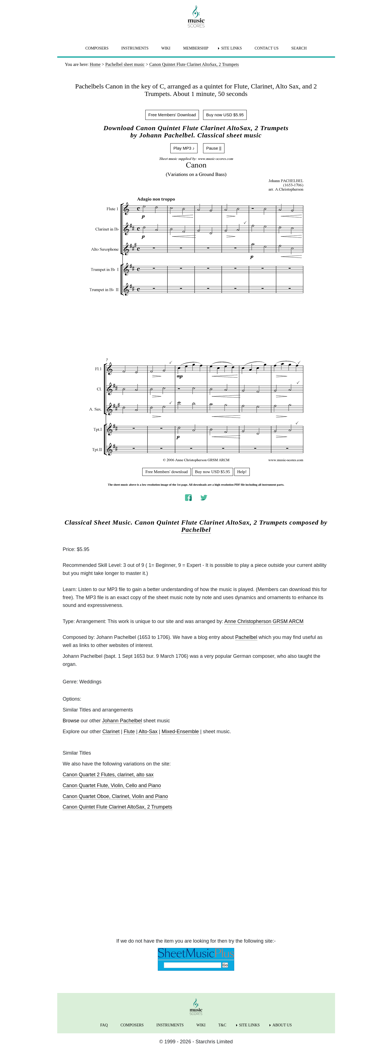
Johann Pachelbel (122, 720)
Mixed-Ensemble (180, 731)
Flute (129, 731)
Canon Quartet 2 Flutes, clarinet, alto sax (108, 774)
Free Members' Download (172, 114)
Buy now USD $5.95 (225, 114)
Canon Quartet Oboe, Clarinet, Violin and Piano (115, 796)
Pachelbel (196, 529)
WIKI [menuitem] (165, 48)
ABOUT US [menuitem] (282, 1025)
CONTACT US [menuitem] (266, 48)
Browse (71, 720)
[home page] (196, 16)
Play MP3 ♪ (183, 148)
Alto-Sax (148, 731)
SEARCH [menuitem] (299, 48)
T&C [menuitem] (222, 1025)
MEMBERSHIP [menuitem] (195, 48)
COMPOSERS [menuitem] (96, 48)
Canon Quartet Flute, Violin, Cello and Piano (112, 785)
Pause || (213, 148)
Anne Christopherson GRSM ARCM (264, 621)
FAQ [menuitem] (104, 1025)
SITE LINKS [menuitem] (231, 48)
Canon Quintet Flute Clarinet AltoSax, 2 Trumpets (117, 807)
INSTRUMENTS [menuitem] (134, 48)
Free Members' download (166, 472)
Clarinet (111, 731)
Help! (242, 472)
